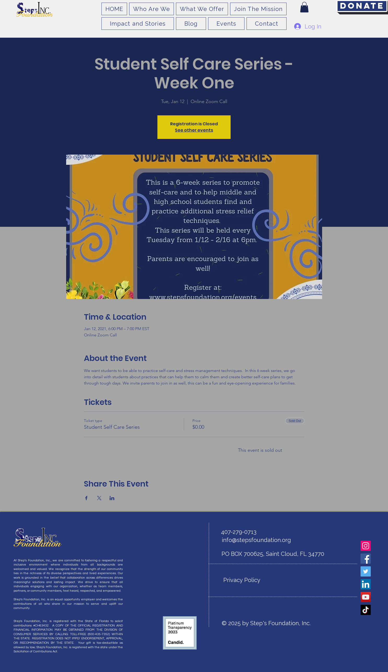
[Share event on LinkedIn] (112, 498)
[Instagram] (366, 546)
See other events (194, 130)
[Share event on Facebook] (86, 498)
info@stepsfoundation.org (256, 540)
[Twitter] (366, 571)
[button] (304, 7)
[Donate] (361, 6)
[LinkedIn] (366, 584)
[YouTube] (366, 597)
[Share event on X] (99, 498)
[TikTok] (366, 610)
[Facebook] (366, 559)
